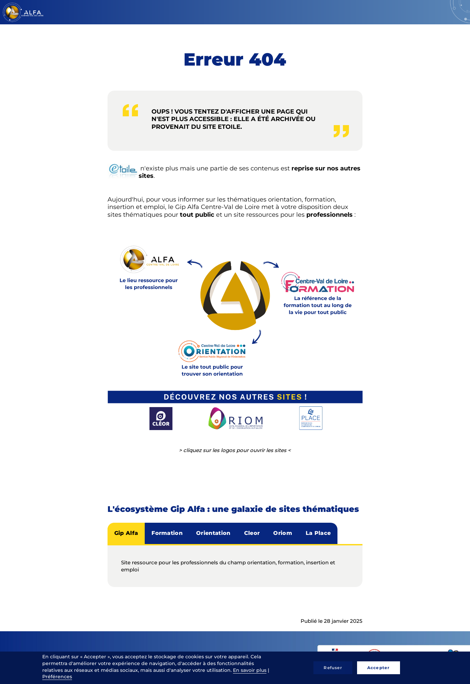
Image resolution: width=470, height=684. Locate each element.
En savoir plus (249, 670)
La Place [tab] (318, 533)
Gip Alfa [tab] (126, 533)
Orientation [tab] (213, 533)
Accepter (378, 667)
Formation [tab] (167, 533)
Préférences (57, 677)
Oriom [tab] (282, 533)
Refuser (333, 667)
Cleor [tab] (252, 533)
